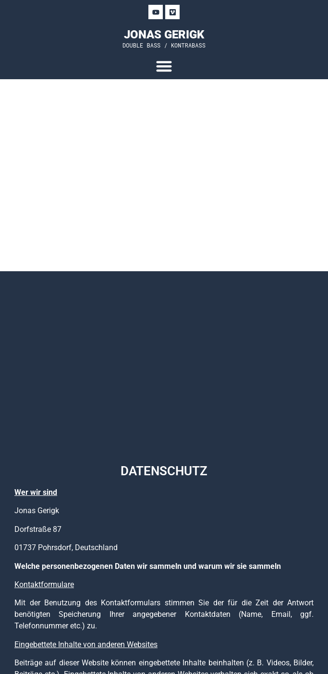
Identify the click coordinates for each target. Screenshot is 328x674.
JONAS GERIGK (164, 34)
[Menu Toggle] (164, 66)
